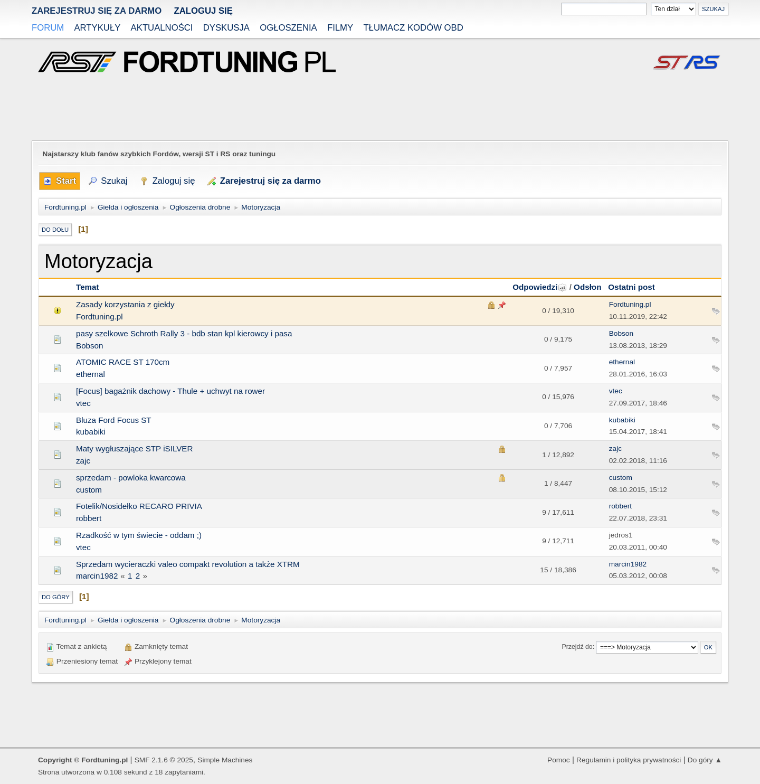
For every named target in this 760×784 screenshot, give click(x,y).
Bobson (89, 345)
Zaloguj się (203, 11)
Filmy (340, 28)
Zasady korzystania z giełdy (125, 304)
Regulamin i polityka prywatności (628, 760)
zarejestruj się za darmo (97, 11)
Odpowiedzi (539, 286)
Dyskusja (226, 28)
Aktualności (162, 28)
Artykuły (97, 28)
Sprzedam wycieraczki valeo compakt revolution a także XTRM (188, 564)
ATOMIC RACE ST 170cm (122, 361)
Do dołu (55, 229)
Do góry (56, 597)
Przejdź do (577, 646)
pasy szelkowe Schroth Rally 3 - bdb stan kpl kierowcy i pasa (184, 333)
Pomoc (558, 760)
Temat (87, 286)
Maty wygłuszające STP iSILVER (134, 448)
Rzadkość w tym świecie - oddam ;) (139, 535)
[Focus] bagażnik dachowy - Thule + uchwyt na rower (170, 390)
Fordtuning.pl (99, 316)
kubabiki (91, 431)
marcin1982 (97, 575)
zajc (83, 460)
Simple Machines (224, 760)
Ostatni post (631, 286)
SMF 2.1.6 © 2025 (164, 760)
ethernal (90, 374)
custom (89, 489)
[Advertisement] (380, 107)
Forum (48, 28)
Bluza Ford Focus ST (113, 419)
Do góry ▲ (705, 760)
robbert (88, 518)
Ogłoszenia (288, 28)
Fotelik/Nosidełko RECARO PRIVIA (139, 506)
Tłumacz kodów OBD (413, 28)
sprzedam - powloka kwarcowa (131, 477)
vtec (83, 403)
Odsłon (587, 286)
